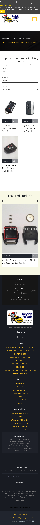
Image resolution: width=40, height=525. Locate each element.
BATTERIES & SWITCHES (20, 364)
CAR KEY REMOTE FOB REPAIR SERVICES (20, 351)
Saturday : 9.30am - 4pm (20, 430)
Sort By (5, 86)
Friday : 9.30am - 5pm (20, 426)
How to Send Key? (20, 400)
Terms (20, 403)
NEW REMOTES (20, 360)
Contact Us (20, 384)
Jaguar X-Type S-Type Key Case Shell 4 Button (9, 168)
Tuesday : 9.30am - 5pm (20, 417)
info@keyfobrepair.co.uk (20, 300)
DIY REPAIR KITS (20, 354)
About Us (20, 387)
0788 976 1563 (20, 284)
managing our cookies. (6, 6)
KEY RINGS (20, 367)
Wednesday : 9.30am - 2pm (20, 420)
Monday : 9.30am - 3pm (20, 413)
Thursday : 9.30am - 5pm (20, 423)
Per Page (5, 69)
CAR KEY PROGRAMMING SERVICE (20, 357)
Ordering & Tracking (20, 390)
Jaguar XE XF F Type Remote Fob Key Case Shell (29, 128)
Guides (20, 397)
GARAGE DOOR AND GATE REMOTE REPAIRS (20, 370)
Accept (3, 12)
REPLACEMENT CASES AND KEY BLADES (20, 347)
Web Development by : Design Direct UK (20, 518)
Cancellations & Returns (20, 393)
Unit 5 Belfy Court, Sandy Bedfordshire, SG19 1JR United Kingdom (20, 290)
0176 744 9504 (20, 282)
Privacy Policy (22, 514)
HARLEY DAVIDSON (20, 373)
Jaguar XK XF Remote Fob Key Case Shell (9, 128)
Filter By (5, 77)
